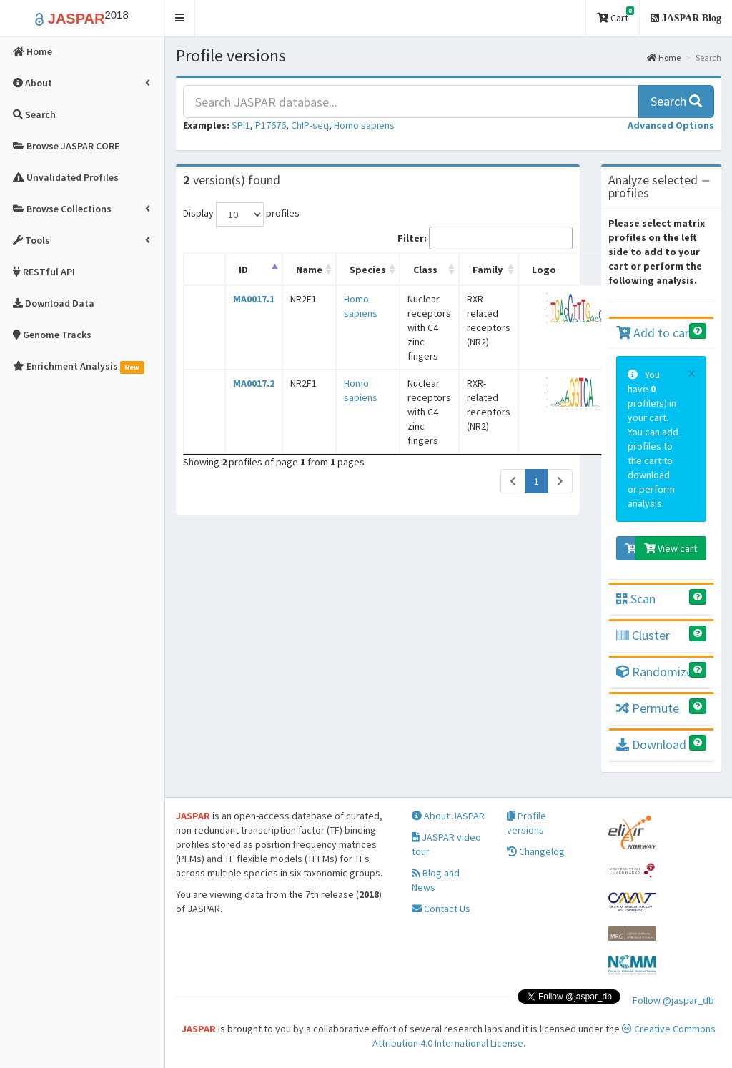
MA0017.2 (253, 383)
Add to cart (655, 333)
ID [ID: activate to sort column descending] (243, 269)
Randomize (654, 671)
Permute (647, 708)
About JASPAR (448, 815)
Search (676, 101)
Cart (615, 15)
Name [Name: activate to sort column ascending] (309, 269)
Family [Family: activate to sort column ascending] (488, 269)
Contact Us (441, 908)
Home (664, 57)
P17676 (270, 125)
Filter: (485, 238)
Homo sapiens (364, 125)
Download (651, 744)
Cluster (643, 635)
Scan (636, 598)
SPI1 (241, 125)
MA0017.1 (253, 298)
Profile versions (526, 822)
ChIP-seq (310, 125)
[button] (179, 18)
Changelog (536, 851)
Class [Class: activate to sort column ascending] (425, 269)
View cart (670, 548)
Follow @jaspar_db (673, 1000)
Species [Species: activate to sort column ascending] (368, 269)
